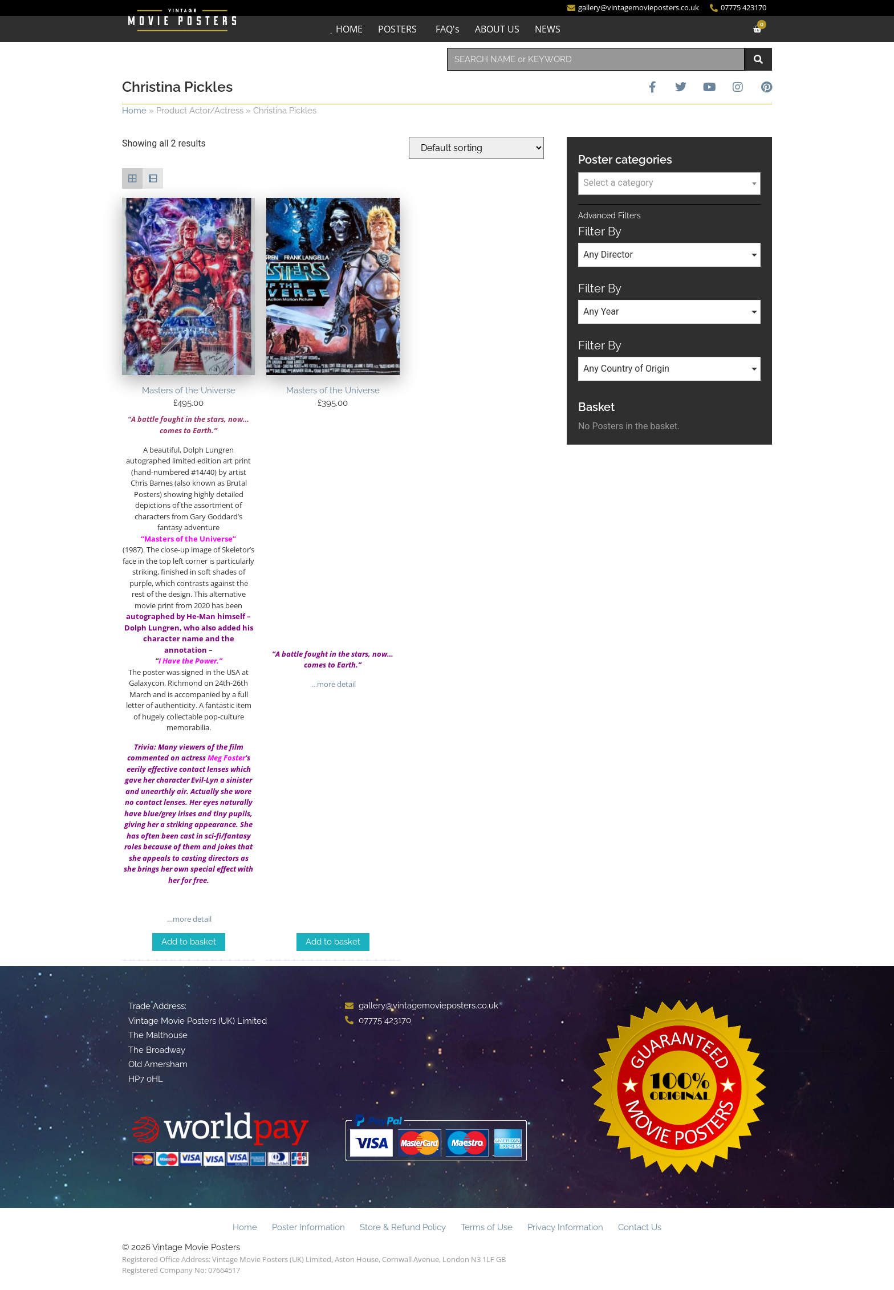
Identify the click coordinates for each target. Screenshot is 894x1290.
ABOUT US (497, 29)
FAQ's (448, 29)
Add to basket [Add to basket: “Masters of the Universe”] (188, 942)
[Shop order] (476, 148)
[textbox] (669, 183)
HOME (349, 29)
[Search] (758, 59)
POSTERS (397, 29)
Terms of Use (487, 1227)
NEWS (547, 29)
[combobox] (596, 59)
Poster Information (308, 1227)
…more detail (188, 919)
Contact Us (639, 1227)
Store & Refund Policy (403, 1227)
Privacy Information (565, 1227)
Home (134, 110)
